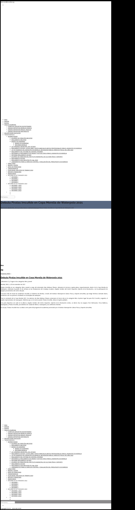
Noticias (36, 208)
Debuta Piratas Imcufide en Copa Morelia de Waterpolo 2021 (31, 277)
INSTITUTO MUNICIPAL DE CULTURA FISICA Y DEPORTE (17, 208)
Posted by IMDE (5, 273)
